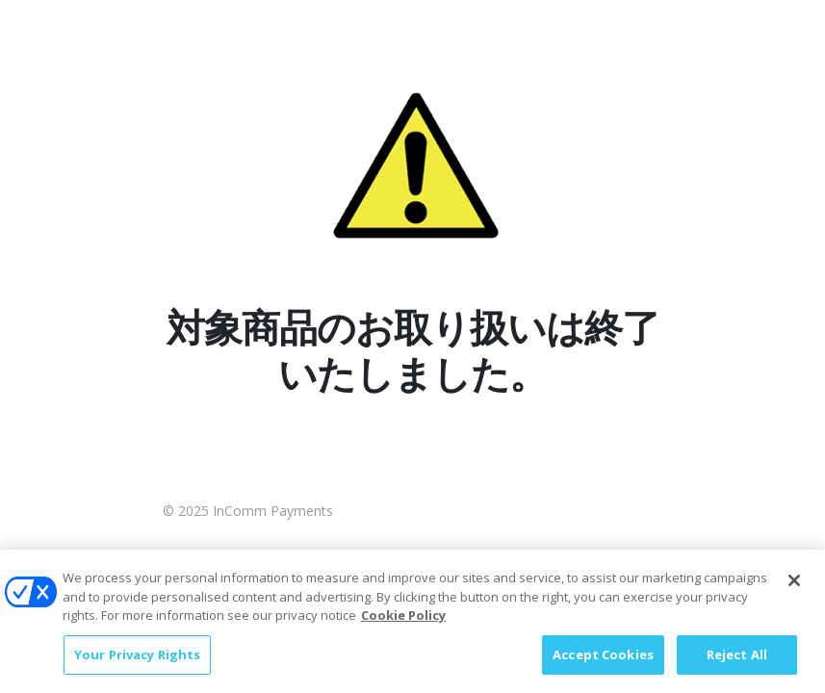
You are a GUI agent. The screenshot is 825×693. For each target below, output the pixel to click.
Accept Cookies (603, 662)
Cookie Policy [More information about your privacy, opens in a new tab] (403, 622)
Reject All (737, 662)
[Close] (794, 588)
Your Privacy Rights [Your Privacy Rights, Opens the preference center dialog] (137, 662)
